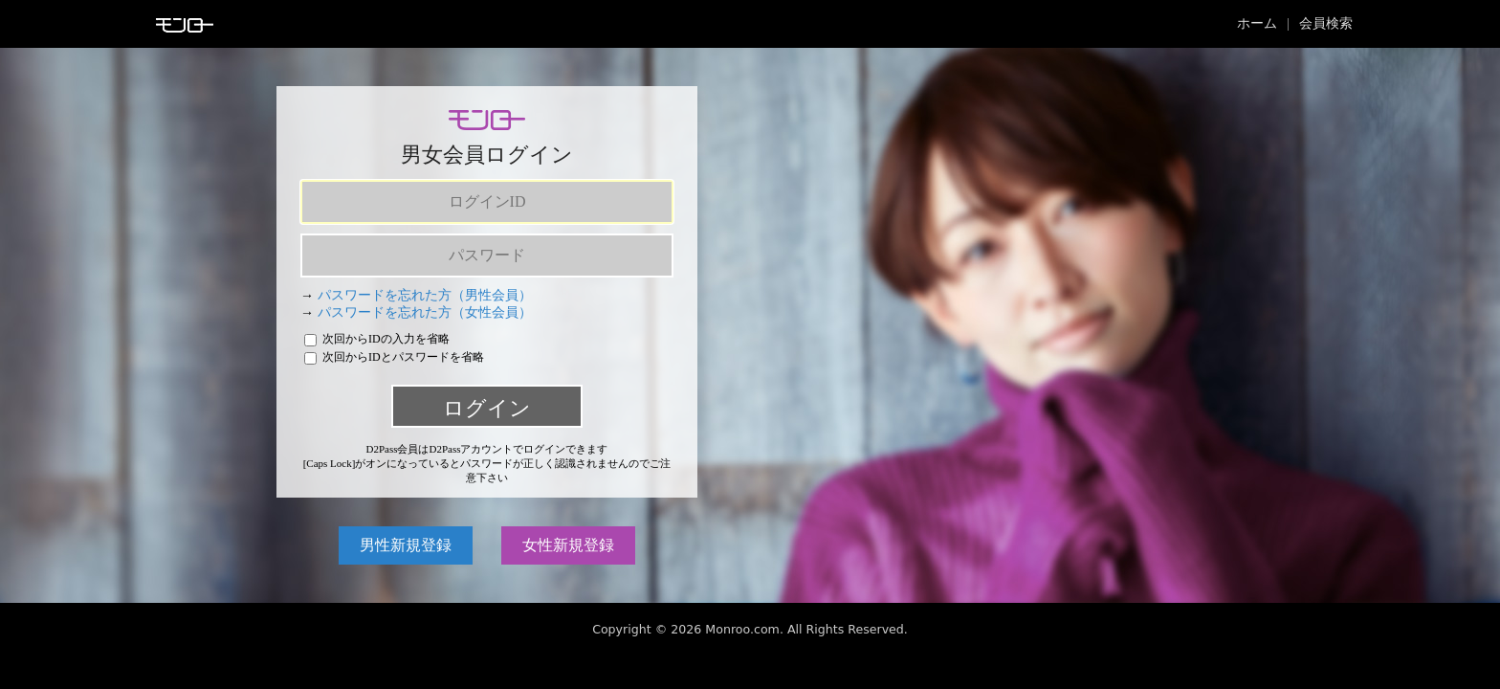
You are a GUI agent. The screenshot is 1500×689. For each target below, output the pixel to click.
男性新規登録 (406, 545)
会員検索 (1326, 23)
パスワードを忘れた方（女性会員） (425, 312)
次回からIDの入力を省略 (377, 338)
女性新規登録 (568, 545)
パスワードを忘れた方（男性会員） (425, 295)
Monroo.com (742, 629)
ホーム (1257, 23)
